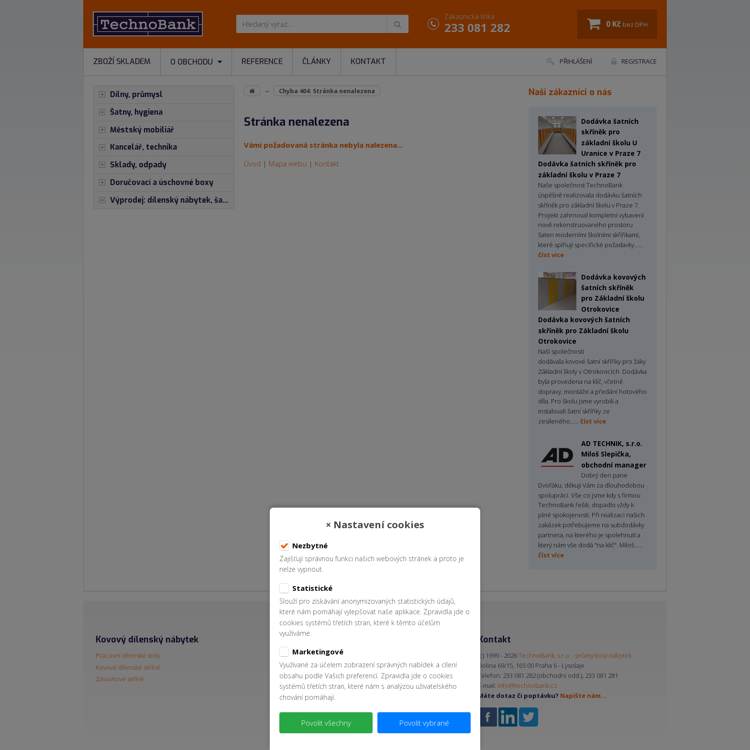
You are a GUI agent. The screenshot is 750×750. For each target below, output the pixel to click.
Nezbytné (303, 546)
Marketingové (311, 652)
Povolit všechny (326, 723)
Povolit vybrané (424, 723)
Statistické (305, 588)
